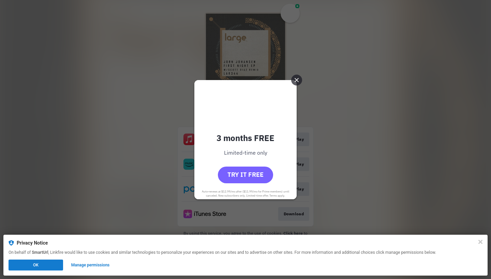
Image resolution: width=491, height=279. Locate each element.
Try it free (245, 175)
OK (36, 265)
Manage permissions (90, 265)
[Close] (480, 241)
